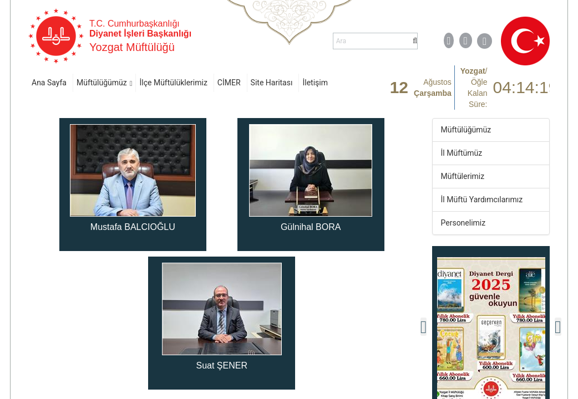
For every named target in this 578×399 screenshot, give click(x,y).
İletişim (315, 82)
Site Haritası (272, 82)
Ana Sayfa (49, 82)
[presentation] (423, 327)
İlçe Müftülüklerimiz (173, 82)
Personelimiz (463, 222)
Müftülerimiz (463, 176)
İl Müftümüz (462, 153)
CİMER (229, 82)
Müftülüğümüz (102, 82)
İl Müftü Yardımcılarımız (482, 199)
